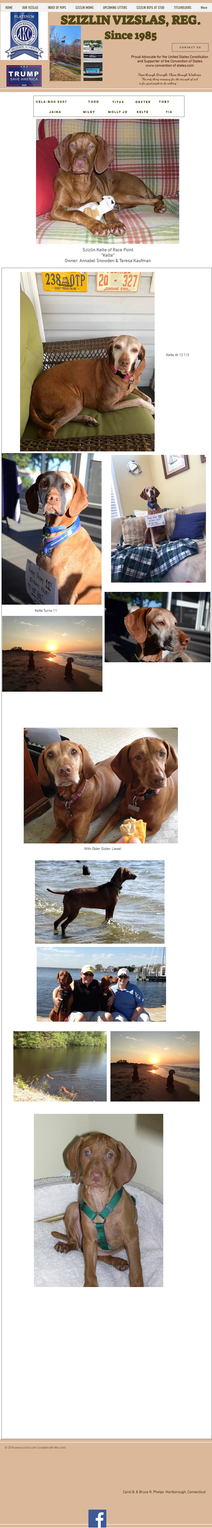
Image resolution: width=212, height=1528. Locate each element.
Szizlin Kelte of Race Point (107, 250)
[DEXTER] (143, 102)
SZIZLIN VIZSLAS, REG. (130, 20)
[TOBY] (164, 102)
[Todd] (94, 102)
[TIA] (169, 112)
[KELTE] (142, 112)
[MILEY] (89, 112)
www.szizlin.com (25, 1448)
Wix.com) (60, 1448)
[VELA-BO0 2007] (51, 102)
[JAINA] (55, 112)
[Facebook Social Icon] (97, 1519)
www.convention (159, 66)
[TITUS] (118, 102)
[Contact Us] (190, 47)
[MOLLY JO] (118, 112)
